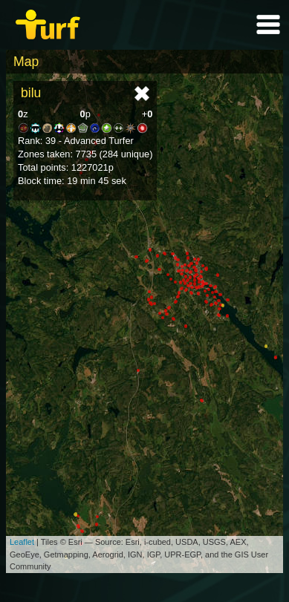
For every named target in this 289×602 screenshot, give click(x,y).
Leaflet (22, 541)
